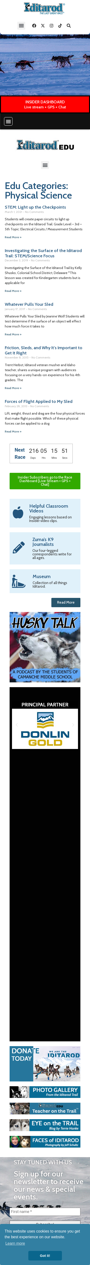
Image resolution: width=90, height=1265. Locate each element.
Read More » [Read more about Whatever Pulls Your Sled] (13, 334)
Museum (42, 576)
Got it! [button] (45, 1256)
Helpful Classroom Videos (48, 508)
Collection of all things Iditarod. (50, 585)
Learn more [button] (15, 1243)
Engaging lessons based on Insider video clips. (50, 519)
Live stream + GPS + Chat (45, 107)
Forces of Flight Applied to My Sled (38, 401)
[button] (21, 26)
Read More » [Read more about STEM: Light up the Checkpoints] (13, 237)
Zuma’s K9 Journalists (43, 542)
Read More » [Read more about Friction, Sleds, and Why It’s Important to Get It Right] (13, 388)
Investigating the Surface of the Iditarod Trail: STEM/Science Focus (43, 253)
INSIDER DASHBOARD (45, 102)
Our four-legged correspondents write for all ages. (52, 554)
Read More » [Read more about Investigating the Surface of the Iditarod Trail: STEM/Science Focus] (13, 291)
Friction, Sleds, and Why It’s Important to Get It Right (43, 350)
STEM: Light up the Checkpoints (35, 207)
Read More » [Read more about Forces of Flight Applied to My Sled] (13, 431)
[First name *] (45, 1212)
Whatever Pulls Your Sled (29, 304)
